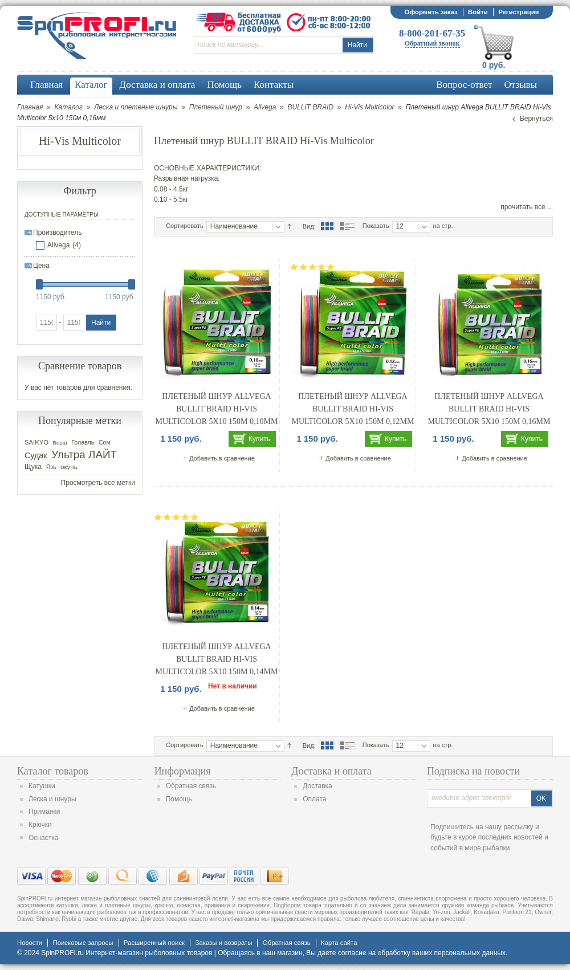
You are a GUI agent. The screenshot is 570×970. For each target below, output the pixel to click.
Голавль (82, 442)
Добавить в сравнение (222, 458)
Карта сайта (339, 942)
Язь (51, 467)
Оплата (314, 799)
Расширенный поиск (154, 942)
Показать (376, 225)
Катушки (41, 786)
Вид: (309, 226)
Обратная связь (191, 786)
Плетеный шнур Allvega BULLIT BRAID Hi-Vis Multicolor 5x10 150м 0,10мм (217, 408)
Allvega (265, 107)
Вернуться (536, 119)
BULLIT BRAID (310, 107)
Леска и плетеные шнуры (136, 107)
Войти (478, 12)
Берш (60, 442)
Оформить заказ (430, 12)
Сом (104, 442)
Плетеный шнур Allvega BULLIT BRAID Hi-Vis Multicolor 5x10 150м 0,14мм (217, 658)
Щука (33, 467)
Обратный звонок (432, 43)
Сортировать (184, 225)
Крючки (40, 825)
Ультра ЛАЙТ (84, 454)
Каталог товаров (52, 771)
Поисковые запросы (82, 942)
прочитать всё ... (526, 207)
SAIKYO (36, 442)
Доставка (317, 786)
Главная (30, 107)
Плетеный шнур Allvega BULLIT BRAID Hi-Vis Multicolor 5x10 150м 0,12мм (353, 408)
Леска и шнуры (52, 799)
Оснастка (43, 838)
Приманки (44, 812)
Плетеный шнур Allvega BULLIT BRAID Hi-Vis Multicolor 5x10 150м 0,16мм (489, 408)
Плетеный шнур (215, 107)
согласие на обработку (374, 953)
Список (347, 226)
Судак (36, 455)
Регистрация (518, 12)
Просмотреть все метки (98, 483)
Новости (29, 942)
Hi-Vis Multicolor (369, 107)
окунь (69, 466)
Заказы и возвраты (223, 942)
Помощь (179, 799)
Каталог (68, 107)
